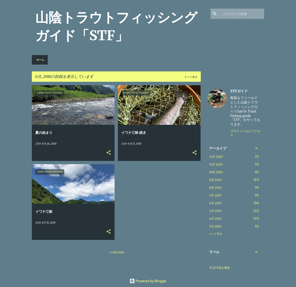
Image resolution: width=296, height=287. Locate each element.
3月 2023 (215, 226)
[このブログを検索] (241, 14)
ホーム (40, 59)
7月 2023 (215, 195)
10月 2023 (216, 172)
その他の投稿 (116, 252)
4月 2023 (215, 219)
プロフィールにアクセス (245, 133)
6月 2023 (215, 203)
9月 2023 (215, 180)
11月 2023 (216, 164)
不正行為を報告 (219, 268)
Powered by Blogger (148, 281)
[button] (108, 153)
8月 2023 (215, 188)
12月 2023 (216, 157)
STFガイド (239, 91)
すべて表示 (190, 77)
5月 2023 (215, 211)
